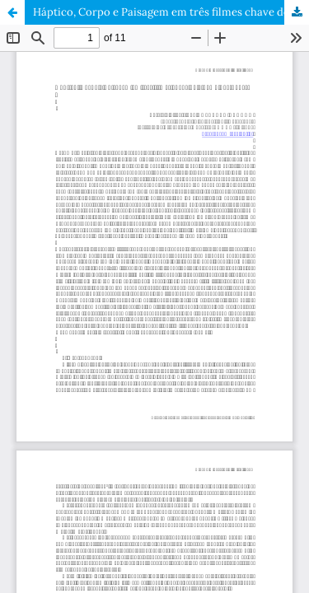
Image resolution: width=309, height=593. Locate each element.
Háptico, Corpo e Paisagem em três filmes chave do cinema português (171, 12)
